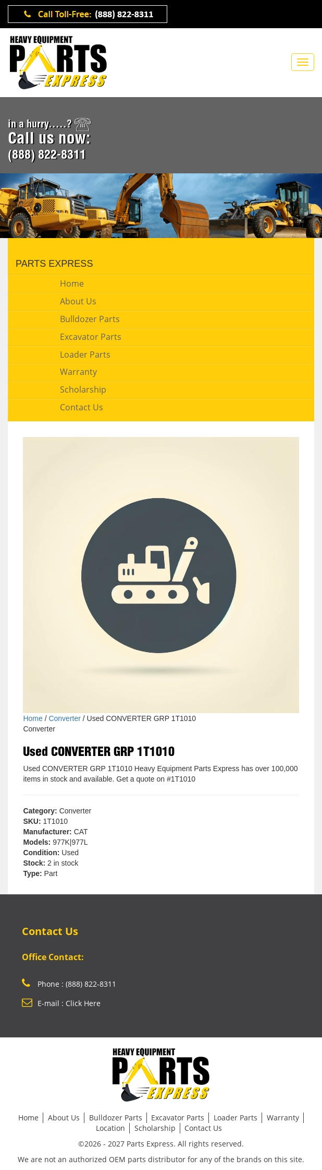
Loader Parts (85, 354)
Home (72, 283)
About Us (78, 301)
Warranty (78, 371)
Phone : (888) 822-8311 (69, 984)
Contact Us (81, 407)
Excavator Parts (90, 336)
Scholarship (83, 389)
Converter (64, 718)
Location (110, 1128)
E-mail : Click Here (61, 1003)
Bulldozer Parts (90, 319)
